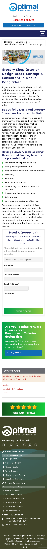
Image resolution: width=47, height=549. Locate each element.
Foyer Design (11, 471)
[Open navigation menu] (42, 33)
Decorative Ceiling (14, 506)
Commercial (22, 42)
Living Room (11, 459)
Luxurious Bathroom (14, 479)
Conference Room (13, 502)
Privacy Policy (29, 535)
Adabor (6, 385)
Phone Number (11, 275)
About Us (7, 535)
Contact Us (17, 535)
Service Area (12, 370)
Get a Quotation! (14, 353)
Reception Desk (12, 490)
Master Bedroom (13, 463)
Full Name (9, 265)
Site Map (41, 535)
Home (8, 42)
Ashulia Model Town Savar (13, 389)
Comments (9, 293)
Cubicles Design (12, 510)
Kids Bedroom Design (15, 475)
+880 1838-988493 (23, 20)
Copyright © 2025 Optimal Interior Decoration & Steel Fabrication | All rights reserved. (23, 539)
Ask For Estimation (23, 25)
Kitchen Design (12, 467)
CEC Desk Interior (14, 494)
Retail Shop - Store (15, 44)
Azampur (6, 393)
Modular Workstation (15, 498)
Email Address (11, 284)
